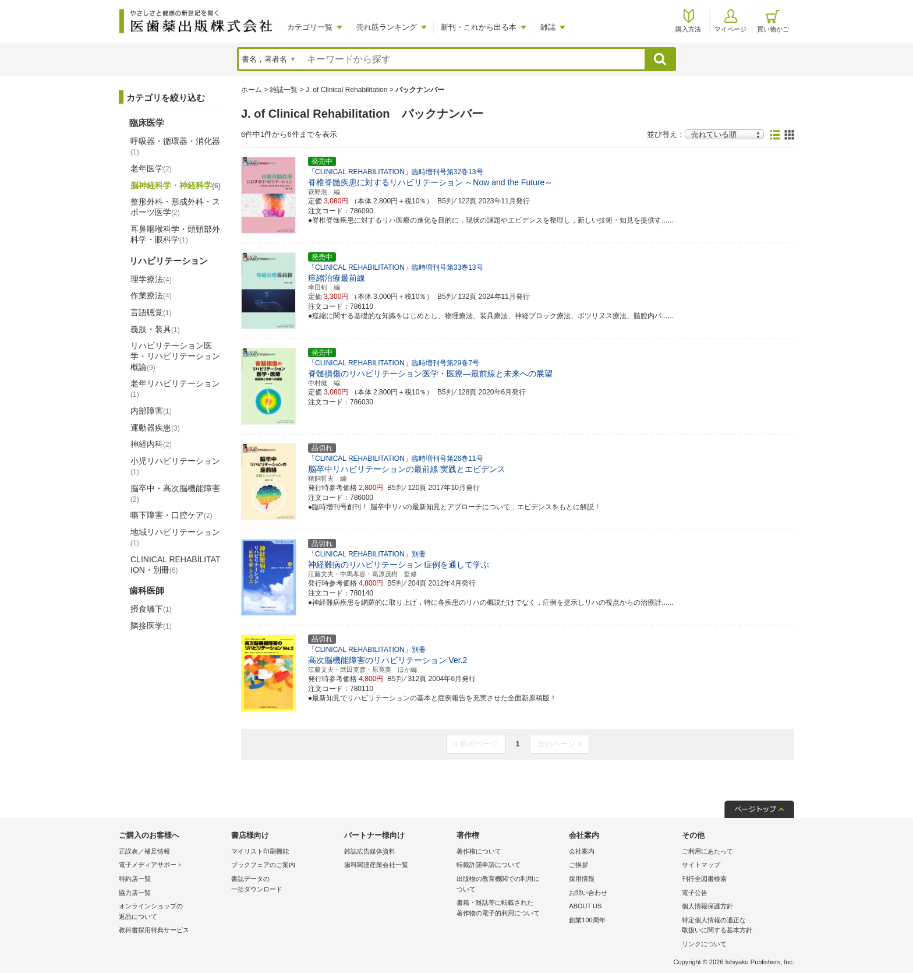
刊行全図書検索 (704, 878)
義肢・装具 (155, 329)
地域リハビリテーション (175, 537)
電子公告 (694, 892)
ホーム (251, 90)
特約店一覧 (135, 878)
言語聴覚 (151, 312)
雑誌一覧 (284, 90)
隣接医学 (151, 625)
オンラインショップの (172, 912)
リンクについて (704, 943)
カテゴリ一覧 (309, 27)
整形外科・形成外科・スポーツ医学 (175, 207)
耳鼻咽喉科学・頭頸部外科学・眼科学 (175, 234)
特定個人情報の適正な (735, 926)
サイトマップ (701, 864)
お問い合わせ (588, 892)
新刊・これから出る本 (478, 27)
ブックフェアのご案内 (263, 864)
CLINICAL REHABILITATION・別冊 (175, 564)
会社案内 (581, 851)
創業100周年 (587, 919)
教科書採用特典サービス (154, 929)
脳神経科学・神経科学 (175, 185)
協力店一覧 (135, 892)
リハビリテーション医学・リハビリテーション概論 (175, 356)
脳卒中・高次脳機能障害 (175, 493)
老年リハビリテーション (175, 389)
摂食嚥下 (151, 609)
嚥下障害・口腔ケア (171, 515)
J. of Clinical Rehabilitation (347, 90)
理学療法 (151, 279)
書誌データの (284, 884)
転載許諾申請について (488, 864)
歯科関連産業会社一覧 (376, 864)
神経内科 (151, 444)
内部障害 (151, 410)
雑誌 (547, 27)
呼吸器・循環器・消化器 (175, 146)
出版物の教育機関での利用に (509, 884)
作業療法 (151, 295)
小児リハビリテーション (175, 466)
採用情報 (581, 878)
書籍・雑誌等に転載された (509, 908)
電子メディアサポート (151, 864)
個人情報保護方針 (707, 906)
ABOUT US (585, 906)
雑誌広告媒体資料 (369, 851)
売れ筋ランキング (386, 27)
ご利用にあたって (707, 851)
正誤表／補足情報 (144, 851)
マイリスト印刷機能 (260, 851)
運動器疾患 (155, 427)
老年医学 (151, 168)
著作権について (478, 851)
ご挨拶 (578, 864)
